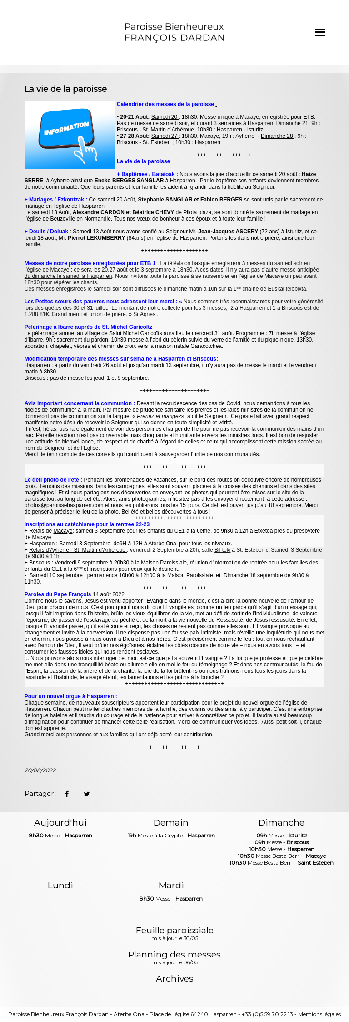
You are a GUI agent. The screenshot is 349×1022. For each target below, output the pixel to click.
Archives (175, 978)
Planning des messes (174, 958)
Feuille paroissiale (175, 934)
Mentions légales (319, 1014)
